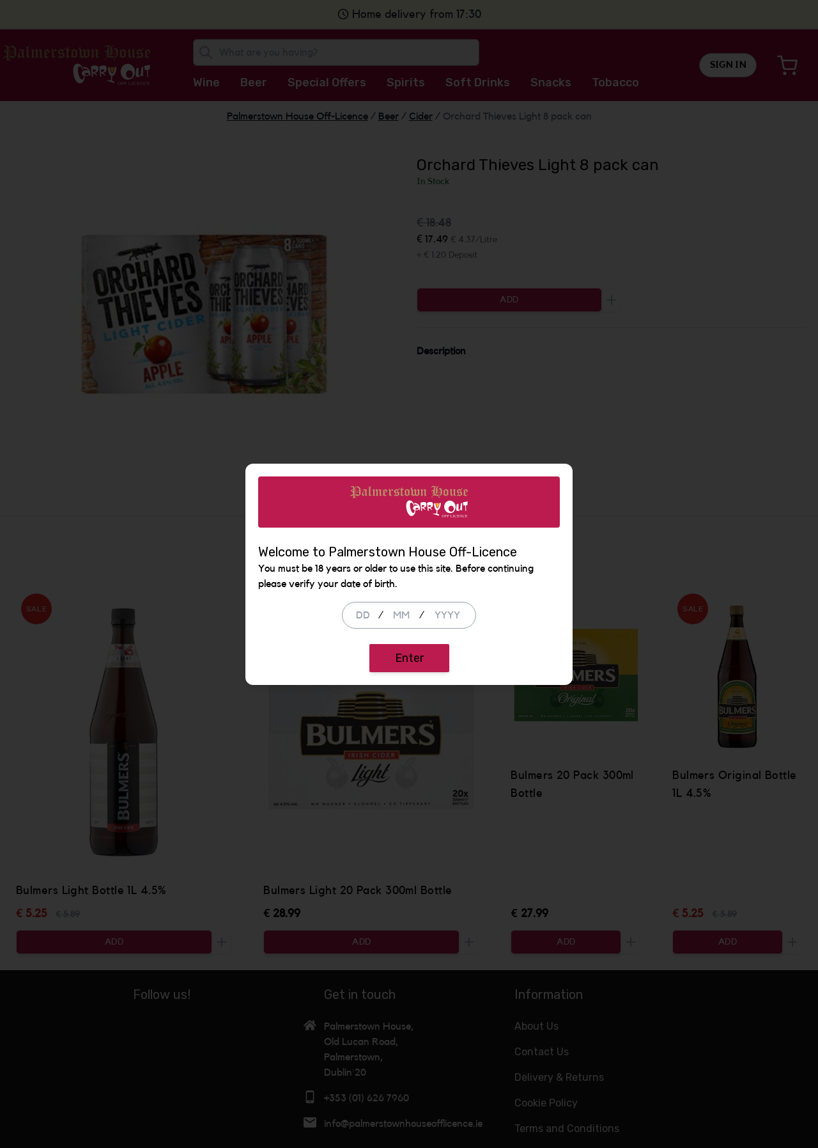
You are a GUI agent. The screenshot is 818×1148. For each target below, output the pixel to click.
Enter (409, 658)
